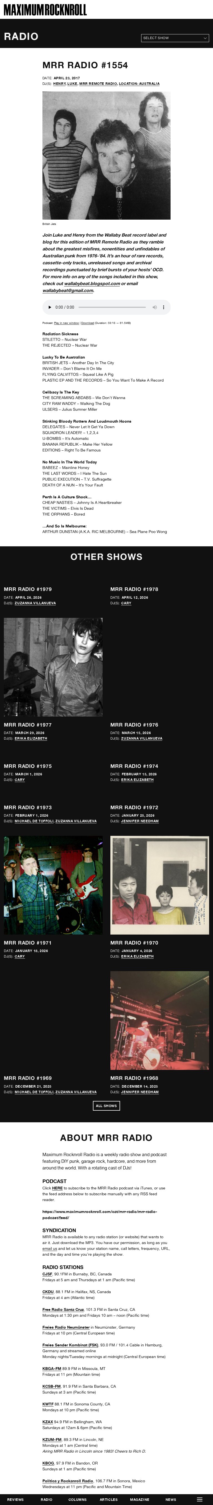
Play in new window (66, 322)
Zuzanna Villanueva (35, 603)
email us (49, 1248)
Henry (59, 84)
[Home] (45, 14)
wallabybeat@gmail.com (67, 290)
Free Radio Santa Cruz (63, 1309)
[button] (199, 1499)
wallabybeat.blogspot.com (92, 283)
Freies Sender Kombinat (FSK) (70, 1344)
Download (87, 322)
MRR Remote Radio (98, 84)
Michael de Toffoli (34, 821)
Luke (72, 84)
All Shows (106, 1106)
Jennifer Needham (140, 821)
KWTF (48, 1404)
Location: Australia (139, 84)
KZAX (47, 1421)
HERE (57, 1188)
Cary (126, 603)
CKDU (48, 1291)
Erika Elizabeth (31, 738)
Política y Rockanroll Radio (67, 1480)
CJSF (47, 1273)
